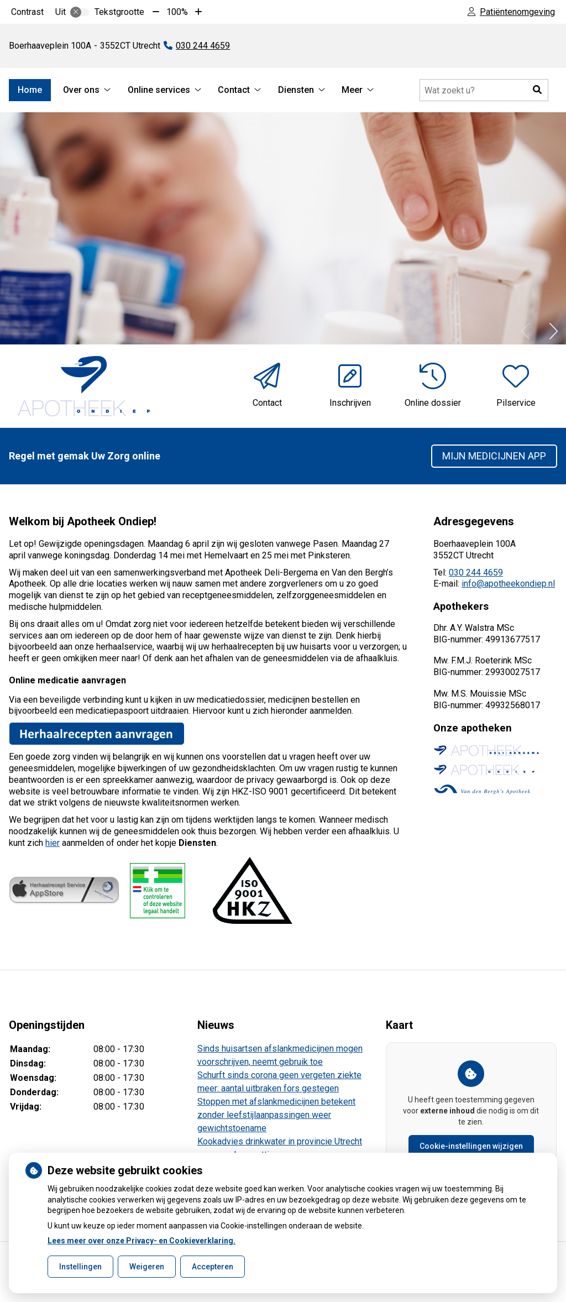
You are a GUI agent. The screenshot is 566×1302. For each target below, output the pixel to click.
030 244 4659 (476, 572)
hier (52, 843)
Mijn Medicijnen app (494, 456)
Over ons (81, 90)
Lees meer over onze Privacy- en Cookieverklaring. (141, 1240)
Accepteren (212, 1266)
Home (30, 90)
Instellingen (80, 1266)
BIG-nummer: (459, 672)
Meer (352, 90)
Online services (159, 90)
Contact (234, 90)
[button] (537, 90)
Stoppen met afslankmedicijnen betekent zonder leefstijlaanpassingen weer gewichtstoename (276, 1114)
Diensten (296, 90)
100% (177, 12)
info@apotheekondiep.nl (508, 583)
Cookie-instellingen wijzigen (471, 1146)
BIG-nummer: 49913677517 (486, 639)
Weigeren (146, 1266)
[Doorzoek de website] (484, 90)
